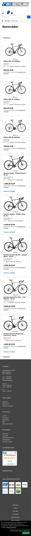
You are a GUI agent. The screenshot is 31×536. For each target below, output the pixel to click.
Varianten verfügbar (9, 191)
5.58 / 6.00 (10, 464)
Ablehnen (26, 530)
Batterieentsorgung (7, 424)
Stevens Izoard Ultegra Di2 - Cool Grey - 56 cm (14, 334)
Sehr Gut (9, 461)
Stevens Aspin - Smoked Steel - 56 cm (15, 174)
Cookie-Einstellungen (16, 530)
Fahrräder (7, 21)
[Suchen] (28, 17)
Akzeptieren (26, 533)
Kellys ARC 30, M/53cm (12, 137)
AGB (3, 422)
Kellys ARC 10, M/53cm (12, 61)
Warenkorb (5, 433)
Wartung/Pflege (15, 520)
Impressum (5, 418)
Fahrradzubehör (15, 517)
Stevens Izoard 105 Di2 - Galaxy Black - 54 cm (15, 255)
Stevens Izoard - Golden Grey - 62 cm (15, 215)
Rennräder (15, 21)
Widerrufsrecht (6, 439)
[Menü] (3, 13)
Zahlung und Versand (8, 437)
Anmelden (5, 402)
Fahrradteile (15, 514)
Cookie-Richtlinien (11, 527)
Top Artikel (5, 435)
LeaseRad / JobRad (7, 441)
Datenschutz (5, 420)
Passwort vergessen (7, 406)
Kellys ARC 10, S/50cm (12, 99)
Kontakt (4, 416)
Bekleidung (15, 505)
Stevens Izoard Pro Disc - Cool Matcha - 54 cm (15, 298)
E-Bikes (15, 508)
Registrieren (5, 404)
